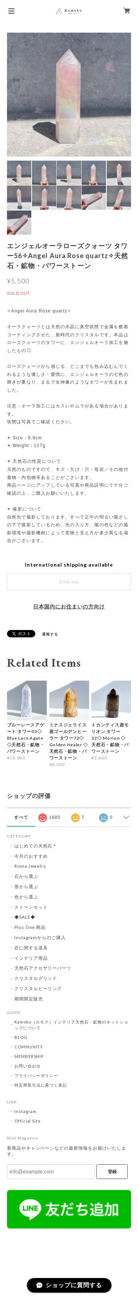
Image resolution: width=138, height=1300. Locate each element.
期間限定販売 (28, 998)
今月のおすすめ (31, 856)
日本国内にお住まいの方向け (69, 606)
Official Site (27, 1120)
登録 (112, 1171)
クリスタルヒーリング (38, 988)
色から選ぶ (26, 897)
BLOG (21, 1037)
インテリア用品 (31, 958)
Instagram (25, 1111)
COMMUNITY (28, 1046)
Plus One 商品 (30, 927)
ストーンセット (31, 907)
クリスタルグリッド (35, 978)
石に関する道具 (31, 948)
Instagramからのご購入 (40, 937)
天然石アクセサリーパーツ (43, 968)
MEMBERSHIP (29, 1056)
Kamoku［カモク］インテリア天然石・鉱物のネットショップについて (71, 1024)
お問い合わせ (27, 1065)
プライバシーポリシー (36, 1075)
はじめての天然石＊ (35, 846)
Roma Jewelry (30, 866)
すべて (21, 817)
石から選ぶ (26, 876)
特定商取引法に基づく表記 (40, 1085)
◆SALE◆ (24, 917)
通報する (50, 634)
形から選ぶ (26, 886)
